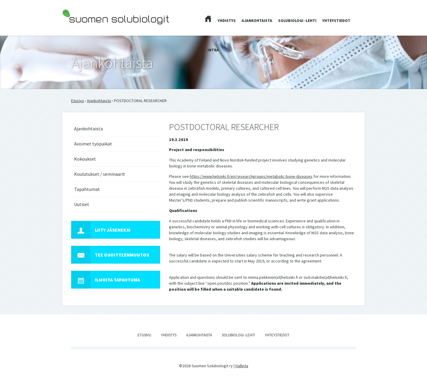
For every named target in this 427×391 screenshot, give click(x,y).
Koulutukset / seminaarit (99, 174)
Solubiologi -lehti (297, 20)
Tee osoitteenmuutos (110, 255)
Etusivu (77, 100)
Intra (213, 50)
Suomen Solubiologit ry (82, 28)
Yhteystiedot (336, 20)
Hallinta (241, 365)
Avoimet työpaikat (93, 144)
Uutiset (81, 204)
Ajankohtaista (257, 20)
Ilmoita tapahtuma (105, 280)
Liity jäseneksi (100, 230)
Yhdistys (227, 20)
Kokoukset (85, 159)
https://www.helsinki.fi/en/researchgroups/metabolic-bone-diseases (251, 176)
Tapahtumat (87, 189)
